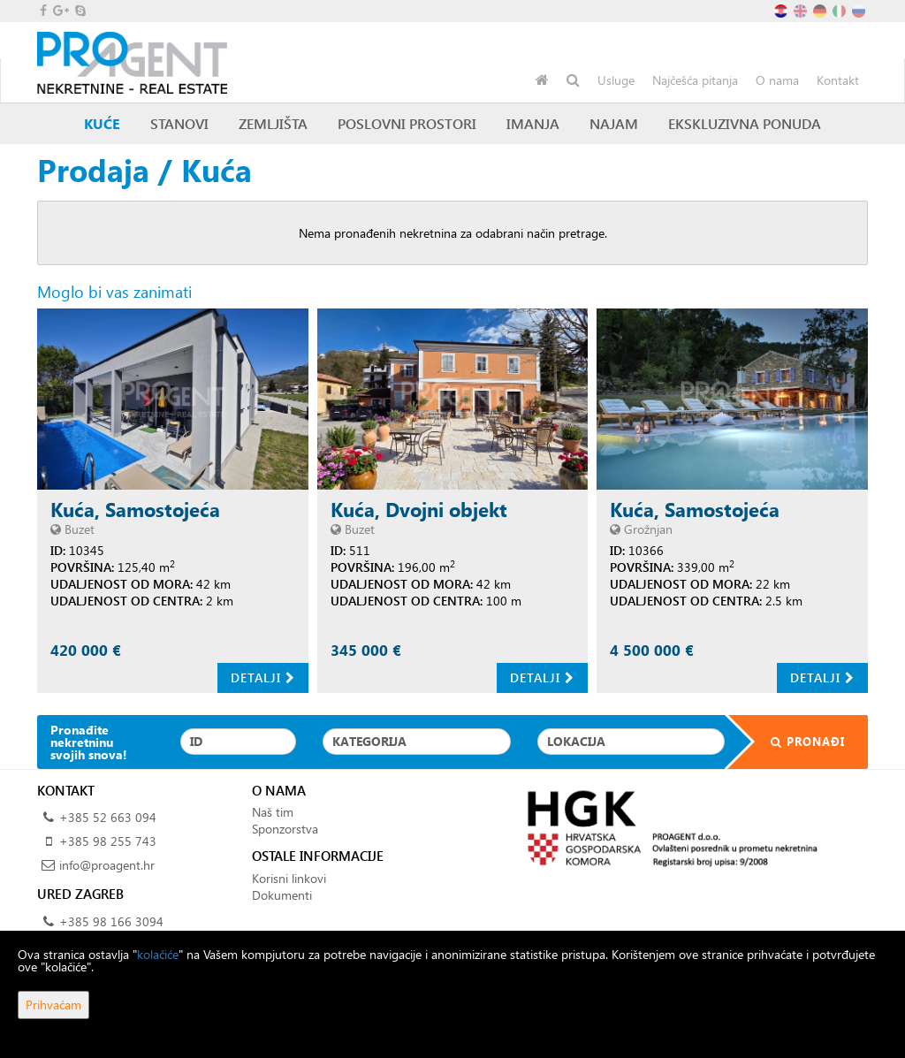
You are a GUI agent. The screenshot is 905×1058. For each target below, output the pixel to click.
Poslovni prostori (407, 123)
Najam (613, 123)
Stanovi (179, 123)
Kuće (102, 123)
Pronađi (797, 741)
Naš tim (272, 811)
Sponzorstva (285, 828)
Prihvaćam (53, 1004)
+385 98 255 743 (107, 841)
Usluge (616, 80)
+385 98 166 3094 (111, 921)
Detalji (263, 677)
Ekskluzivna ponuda (744, 123)
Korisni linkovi (289, 878)
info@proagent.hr (107, 864)
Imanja (532, 123)
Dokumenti (282, 895)
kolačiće (158, 954)
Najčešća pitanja (695, 80)
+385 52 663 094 (107, 817)
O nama (777, 80)
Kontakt (838, 80)
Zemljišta (273, 123)
